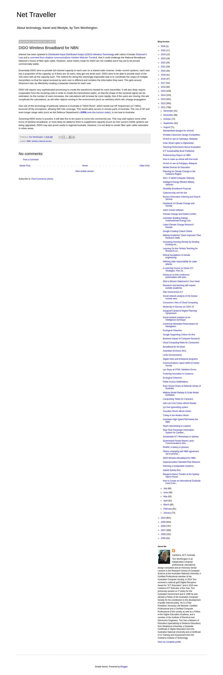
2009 (163, 522)
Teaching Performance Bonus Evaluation (182, 147)
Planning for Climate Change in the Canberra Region (179, 172)
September (168, 123)
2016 (163, 87)
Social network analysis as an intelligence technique (176, 318)
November (168, 115)
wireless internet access (42, 141)
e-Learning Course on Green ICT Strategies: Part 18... (178, 269)
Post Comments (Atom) (42, 179)
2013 (163, 99)
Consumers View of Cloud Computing (180, 302)
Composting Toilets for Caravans (178, 399)
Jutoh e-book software (173, 210)
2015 (163, 91)
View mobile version (84, 171)
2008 (163, 526)
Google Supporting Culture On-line (179, 334)
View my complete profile (169, 642)
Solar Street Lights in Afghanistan (178, 143)
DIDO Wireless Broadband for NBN (179, 458)
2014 (163, 95)
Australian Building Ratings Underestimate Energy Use (177, 219)
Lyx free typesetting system (175, 407)
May (165, 496)
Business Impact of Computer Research (181, 338)
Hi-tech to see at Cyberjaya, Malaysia (180, 139)
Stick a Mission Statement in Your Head (181, 281)
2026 (163, 46)
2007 (163, 530)
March (166, 504)
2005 (163, 538)
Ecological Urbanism (172, 330)
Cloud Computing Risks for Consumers (181, 342)
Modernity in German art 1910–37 (178, 307)
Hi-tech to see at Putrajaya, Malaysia (180, 163)
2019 (163, 75)
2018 (163, 79)
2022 (163, 62)
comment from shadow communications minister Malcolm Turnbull (63, 57)
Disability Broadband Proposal (177, 188)
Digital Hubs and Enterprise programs (180, 359)
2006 (163, 534)
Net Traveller (36, 14)
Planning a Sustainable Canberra (178, 466)
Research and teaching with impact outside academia (179, 286)
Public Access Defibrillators (175, 382)
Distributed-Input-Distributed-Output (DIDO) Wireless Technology (81, 54)
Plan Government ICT (173, 292)
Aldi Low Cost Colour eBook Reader (179, 403)
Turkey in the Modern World (176, 415)
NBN (29, 141)
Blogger (124, 666)
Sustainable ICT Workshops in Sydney (180, 436)
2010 (163, 518)
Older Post (144, 165)
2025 (163, 50)
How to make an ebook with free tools (180, 159)
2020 (163, 71)
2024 (163, 54)
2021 (163, 66)
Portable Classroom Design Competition (181, 135)
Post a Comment (31, 159)
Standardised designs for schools (178, 130)
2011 (163, 107)
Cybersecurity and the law (175, 193)
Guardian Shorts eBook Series (177, 411)
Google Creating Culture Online (177, 231)
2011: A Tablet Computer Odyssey (178, 178)
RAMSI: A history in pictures (176, 447)
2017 (163, 83)
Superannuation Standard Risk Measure (181, 462)
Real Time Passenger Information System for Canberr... (178, 431)
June (165, 492)
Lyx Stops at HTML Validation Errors (179, 369)
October (167, 119)
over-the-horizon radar (98, 112)
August (167, 127)
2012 (163, 103)
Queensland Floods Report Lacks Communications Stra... (178, 442)
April (165, 500)
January (167, 513)
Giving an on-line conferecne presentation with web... (176, 276)
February (167, 509)
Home (85, 165)
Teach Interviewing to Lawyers (177, 426)
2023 (163, 58)
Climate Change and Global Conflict (179, 214)
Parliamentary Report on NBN (177, 155)
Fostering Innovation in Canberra (178, 374)
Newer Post (25, 165)
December (168, 111)
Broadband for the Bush (174, 347)
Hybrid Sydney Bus (172, 470)
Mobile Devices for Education (176, 167)
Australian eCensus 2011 (174, 351)
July (165, 488)
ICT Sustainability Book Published (178, 151)
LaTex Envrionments (172, 355)
